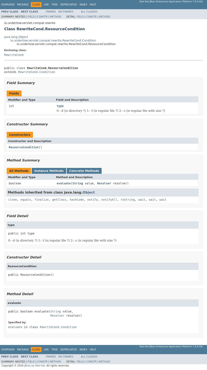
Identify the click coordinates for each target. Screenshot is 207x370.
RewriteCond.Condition (36, 72)
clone (12, 199)
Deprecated (68, 4)
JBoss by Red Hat (34, 365)
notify (92, 199)
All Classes (89, 11)
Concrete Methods (84, 170)
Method (55, 16)
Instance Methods (48, 170)
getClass (59, 199)
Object (89, 192)
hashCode (77, 199)
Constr (42, 16)
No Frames (65, 11)
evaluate (64, 183)
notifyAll (109, 199)
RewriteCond (14, 55)
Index (83, 4)
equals (25, 199)
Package (23, 4)
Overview (8, 4)
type (60, 106)
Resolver (104, 183)
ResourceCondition (24, 147)
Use (46, 4)
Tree (54, 4)
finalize (41, 199)
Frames (51, 11)
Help (93, 4)
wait (141, 199)
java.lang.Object (16, 37)
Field (31, 16)
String (77, 183)
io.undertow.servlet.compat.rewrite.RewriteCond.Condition (53, 40)
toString (128, 199)
